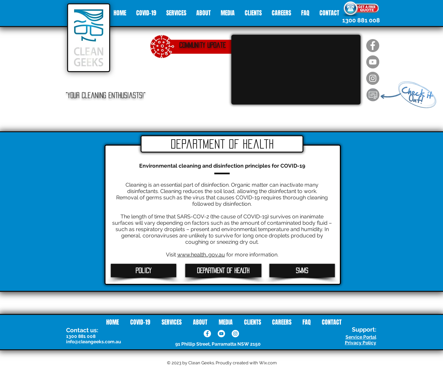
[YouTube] (221, 333)
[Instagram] (235, 333)
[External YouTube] (296, 70)
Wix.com (268, 362)
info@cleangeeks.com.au (93, 341)
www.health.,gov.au (201, 254)
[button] (373, 95)
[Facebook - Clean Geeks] (372, 45)
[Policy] (143, 270)
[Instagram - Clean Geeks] (372, 78)
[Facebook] (207, 333)
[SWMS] (302, 270)
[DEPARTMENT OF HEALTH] (223, 270)
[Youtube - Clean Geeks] (372, 61)
